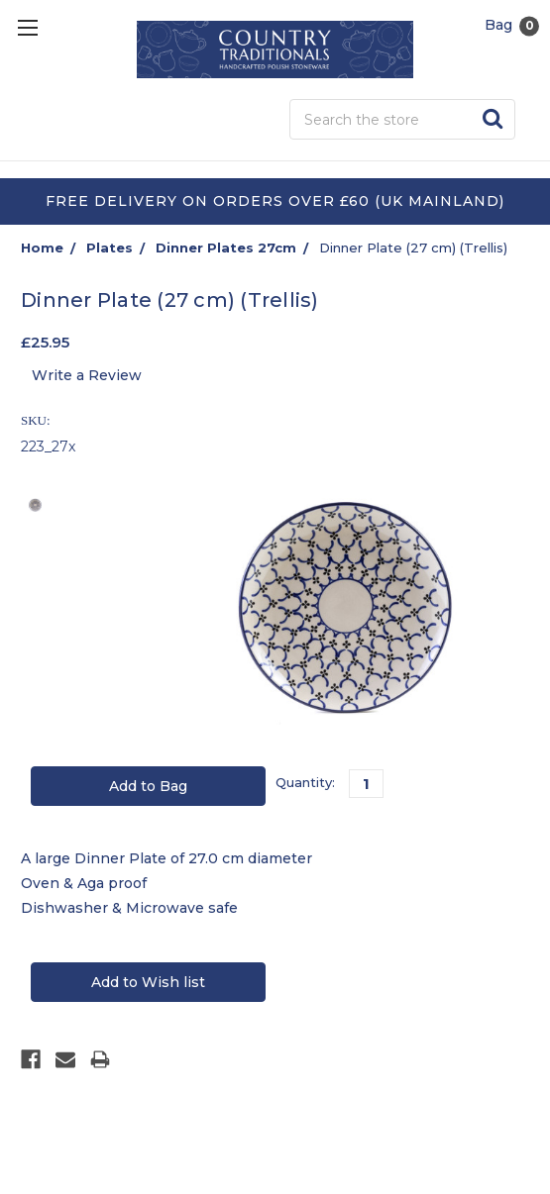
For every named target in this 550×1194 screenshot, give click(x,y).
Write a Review (87, 375)
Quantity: (305, 782)
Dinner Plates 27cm (226, 247)
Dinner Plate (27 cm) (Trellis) (413, 247)
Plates (109, 247)
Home (42, 247)
